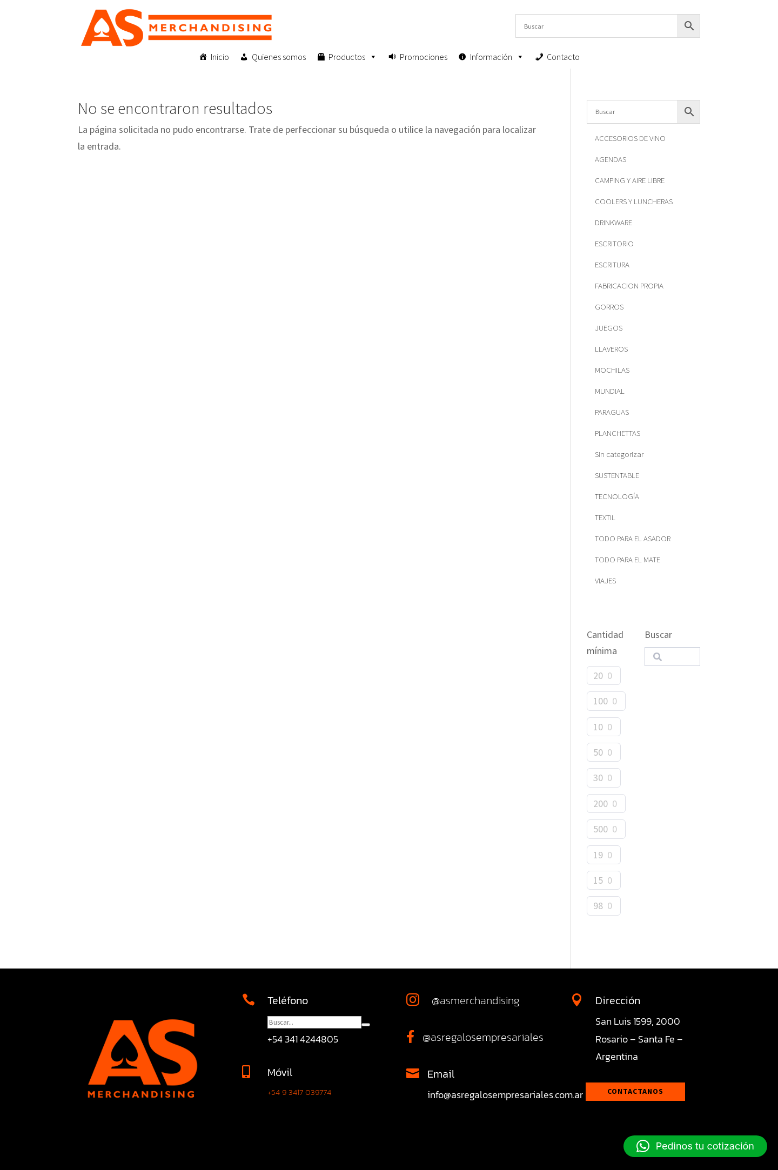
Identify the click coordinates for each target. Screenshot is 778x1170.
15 (598, 880)
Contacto (563, 56)
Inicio (220, 56)
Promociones (423, 56)
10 (598, 727)
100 (600, 701)
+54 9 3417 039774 (299, 1092)
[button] (695, 1146)
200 (600, 803)
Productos (352, 56)
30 (598, 777)
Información (497, 56)
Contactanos (635, 1091)
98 (598, 905)
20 (598, 675)
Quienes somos (279, 56)
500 (600, 829)
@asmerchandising (476, 1000)
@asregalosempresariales (483, 1037)
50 (598, 752)
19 (598, 855)
